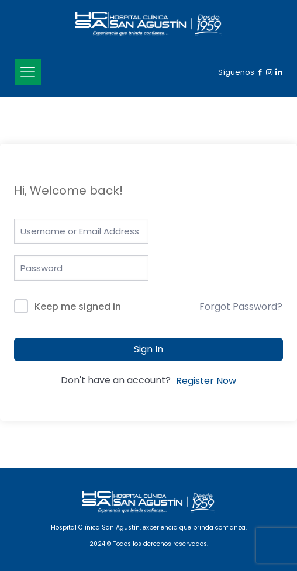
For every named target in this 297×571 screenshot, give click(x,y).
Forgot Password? (240, 306)
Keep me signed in (77, 306)
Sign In (148, 349)
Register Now (206, 380)
